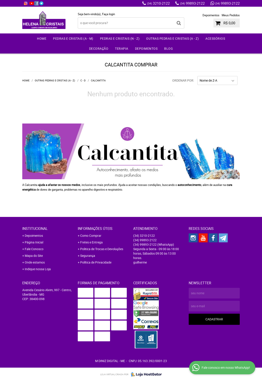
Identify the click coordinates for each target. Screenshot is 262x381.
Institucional (35, 228)
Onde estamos (35, 262)
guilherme (140, 262)
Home (41, 38)
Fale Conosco (34, 249)
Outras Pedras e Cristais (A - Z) (172, 38)
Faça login (108, 14)
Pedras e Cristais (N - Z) (120, 38)
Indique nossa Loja (38, 269)
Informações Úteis (95, 228)
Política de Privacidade (95, 262)
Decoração (98, 48)
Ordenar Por (182, 80)
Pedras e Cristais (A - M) (73, 38)
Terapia (121, 48)
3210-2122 (158, 3)
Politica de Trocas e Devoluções (101, 249)
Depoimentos (211, 15)
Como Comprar (90, 235)
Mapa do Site (34, 255)
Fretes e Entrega (91, 242)
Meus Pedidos (231, 15)
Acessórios (215, 38)
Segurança (87, 255)
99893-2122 (192, 3)
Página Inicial (34, 242)
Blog (168, 48)
